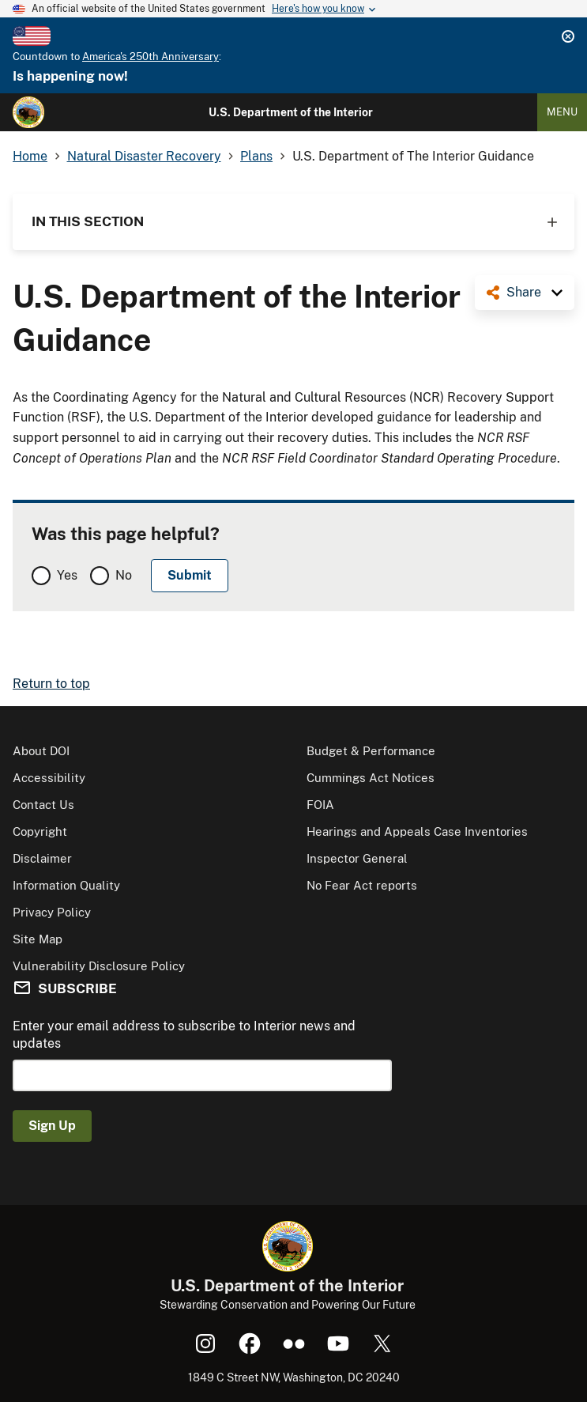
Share (523, 292)
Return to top (51, 683)
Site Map (37, 939)
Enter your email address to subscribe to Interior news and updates (184, 1034)
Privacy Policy (52, 912)
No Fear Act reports (362, 885)
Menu (562, 112)
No (123, 575)
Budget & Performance (371, 751)
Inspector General (357, 858)
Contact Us (43, 804)
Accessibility (49, 777)
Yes (67, 575)
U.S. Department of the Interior (291, 112)
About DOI (41, 751)
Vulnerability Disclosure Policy (99, 966)
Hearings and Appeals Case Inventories (417, 831)
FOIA (320, 804)
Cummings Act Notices (371, 777)
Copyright (40, 831)
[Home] (28, 112)
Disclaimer (42, 858)
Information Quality (66, 885)
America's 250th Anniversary (150, 56)
